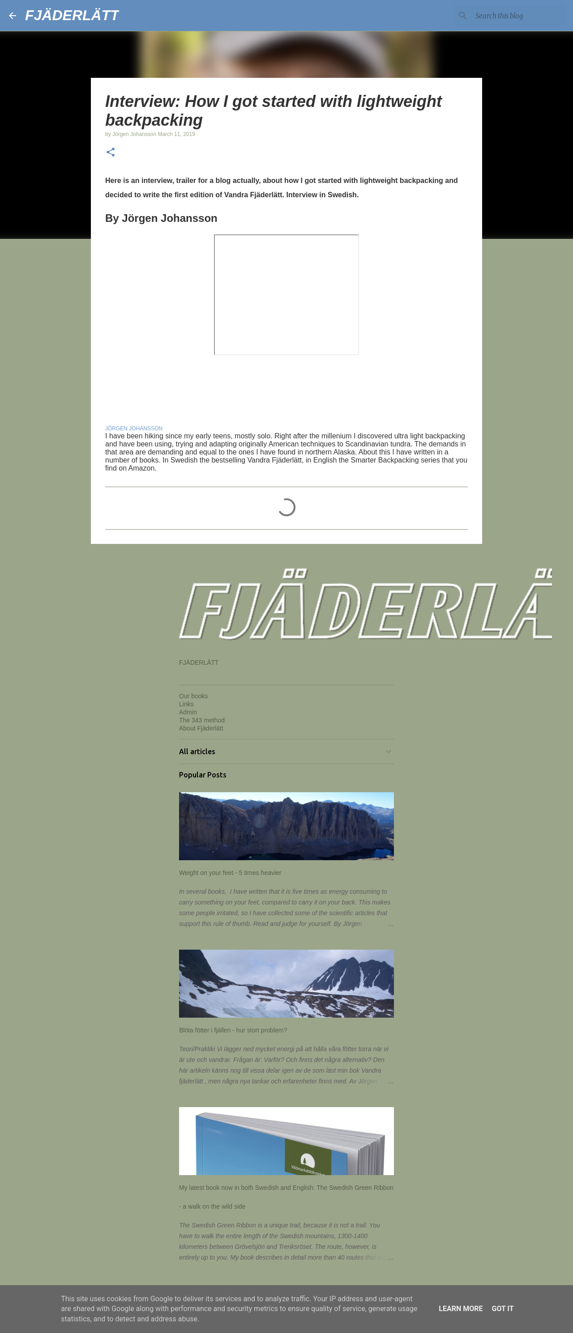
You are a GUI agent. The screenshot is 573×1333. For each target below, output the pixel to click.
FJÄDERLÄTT (72, 15)
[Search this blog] (519, 15)
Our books (193, 696)
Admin (188, 712)
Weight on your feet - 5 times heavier (230, 872)
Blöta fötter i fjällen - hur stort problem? (233, 1030)
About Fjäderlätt (201, 728)
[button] (110, 153)
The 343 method (202, 720)
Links (186, 704)
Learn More (461, 1308)
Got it (502, 1308)
